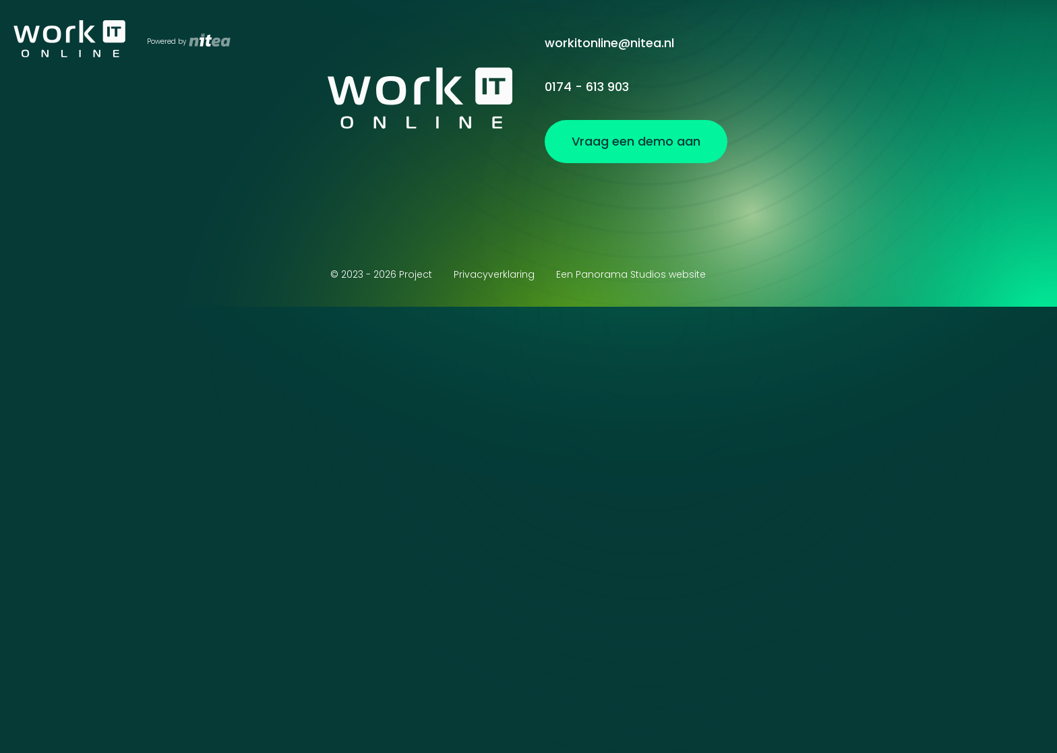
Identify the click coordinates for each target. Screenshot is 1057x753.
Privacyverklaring (494, 274)
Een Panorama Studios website (631, 274)
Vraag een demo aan (952, 42)
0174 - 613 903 (587, 86)
